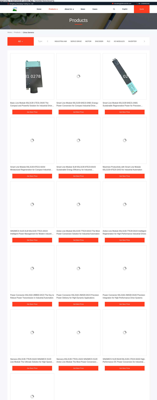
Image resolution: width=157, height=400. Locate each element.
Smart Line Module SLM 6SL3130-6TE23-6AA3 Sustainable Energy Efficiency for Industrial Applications (76, 170)
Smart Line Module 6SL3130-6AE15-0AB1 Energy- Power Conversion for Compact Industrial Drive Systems (77, 105)
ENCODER (99, 41)
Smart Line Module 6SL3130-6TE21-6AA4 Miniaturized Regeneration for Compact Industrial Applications (30, 170)
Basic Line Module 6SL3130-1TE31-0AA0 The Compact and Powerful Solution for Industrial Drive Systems (31, 105)
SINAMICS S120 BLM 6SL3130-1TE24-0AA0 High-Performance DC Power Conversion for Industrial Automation (124, 362)
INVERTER (132, 41)
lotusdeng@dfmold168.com (122, 3)
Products (53, 9)
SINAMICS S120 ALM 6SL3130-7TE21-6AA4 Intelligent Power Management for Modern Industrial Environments (31, 234)
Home (39, 9)
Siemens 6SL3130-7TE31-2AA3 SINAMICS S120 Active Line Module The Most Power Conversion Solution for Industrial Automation (76, 362)
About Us (69, 9)
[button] (47, 41)
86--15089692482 (143, 3)
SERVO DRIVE (76, 41)
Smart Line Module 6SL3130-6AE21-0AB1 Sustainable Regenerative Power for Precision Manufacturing (122, 105)
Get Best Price (32, 112)
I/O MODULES (119, 41)
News (83, 9)
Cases (94, 9)
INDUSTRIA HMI (61, 41)
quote (142, 9)
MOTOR (88, 41)
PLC (108, 41)
